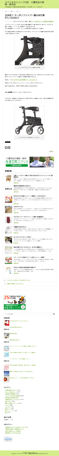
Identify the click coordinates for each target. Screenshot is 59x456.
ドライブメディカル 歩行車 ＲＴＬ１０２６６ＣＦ (24, 79)
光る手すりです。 (19, 206)
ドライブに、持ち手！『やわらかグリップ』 (17, 280)
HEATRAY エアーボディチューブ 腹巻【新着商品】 (29, 217)
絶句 (6, 412)
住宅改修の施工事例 (10, 397)
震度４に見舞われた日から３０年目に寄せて (21, 371)
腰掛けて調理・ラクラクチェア (13, 284)
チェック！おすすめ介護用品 (12, 395)
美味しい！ (8, 408)
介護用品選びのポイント (11, 390)
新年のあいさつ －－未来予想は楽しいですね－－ (22, 377)
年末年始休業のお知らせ (16, 327)
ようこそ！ (8, 407)
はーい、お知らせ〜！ (36, 21)
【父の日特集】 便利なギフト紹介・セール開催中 (22, 352)
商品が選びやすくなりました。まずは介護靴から (28, 247)
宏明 (52, 151)
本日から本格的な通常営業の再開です (25, 267)
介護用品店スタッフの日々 (12, 399)
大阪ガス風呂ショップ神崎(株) (13, 431)
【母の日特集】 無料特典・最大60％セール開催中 (23, 365)
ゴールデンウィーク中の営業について (19, 358)
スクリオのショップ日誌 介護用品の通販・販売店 (24, 3)
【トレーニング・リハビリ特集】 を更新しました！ (23, 346)
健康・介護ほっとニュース (12, 403)
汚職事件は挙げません (20, 227)
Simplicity (34, 452)
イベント (7, 405)
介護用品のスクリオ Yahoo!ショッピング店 (16, 427)
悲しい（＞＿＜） (9, 410)
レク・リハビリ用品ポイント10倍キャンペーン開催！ (29, 257)
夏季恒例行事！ (14, 333)
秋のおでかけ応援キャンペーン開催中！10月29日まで (30, 196)
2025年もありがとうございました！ (19, 321)
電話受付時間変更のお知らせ (22, 186)
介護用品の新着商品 (48, 21)
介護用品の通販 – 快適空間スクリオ (14, 429)
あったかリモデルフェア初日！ (23, 237)
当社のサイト (8, 401)
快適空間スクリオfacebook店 (13, 432)
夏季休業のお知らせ (15, 339)
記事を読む (16, 182)
